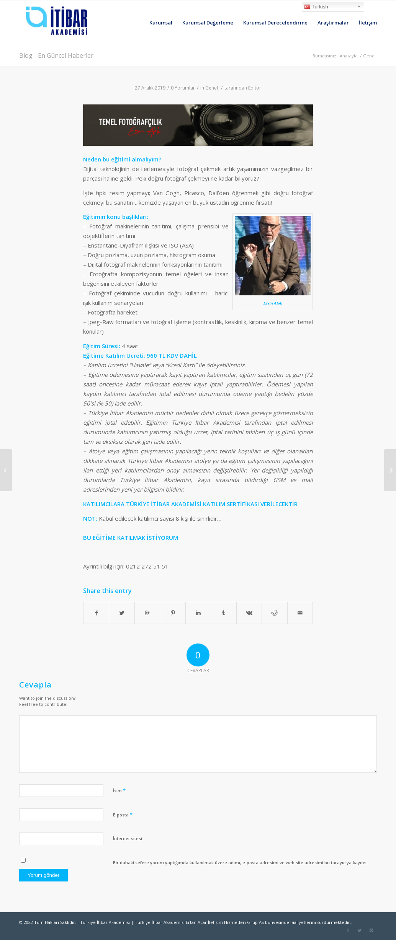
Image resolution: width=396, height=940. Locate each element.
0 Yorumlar (183, 88)
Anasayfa (349, 56)
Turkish (316, 7)
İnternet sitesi (127, 838)
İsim (119, 790)
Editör (254, 88)
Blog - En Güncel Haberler (56, 55)
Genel (369, 56)
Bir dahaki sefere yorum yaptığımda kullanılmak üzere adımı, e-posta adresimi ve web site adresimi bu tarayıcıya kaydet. (240, 862)
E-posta (123, 814)
